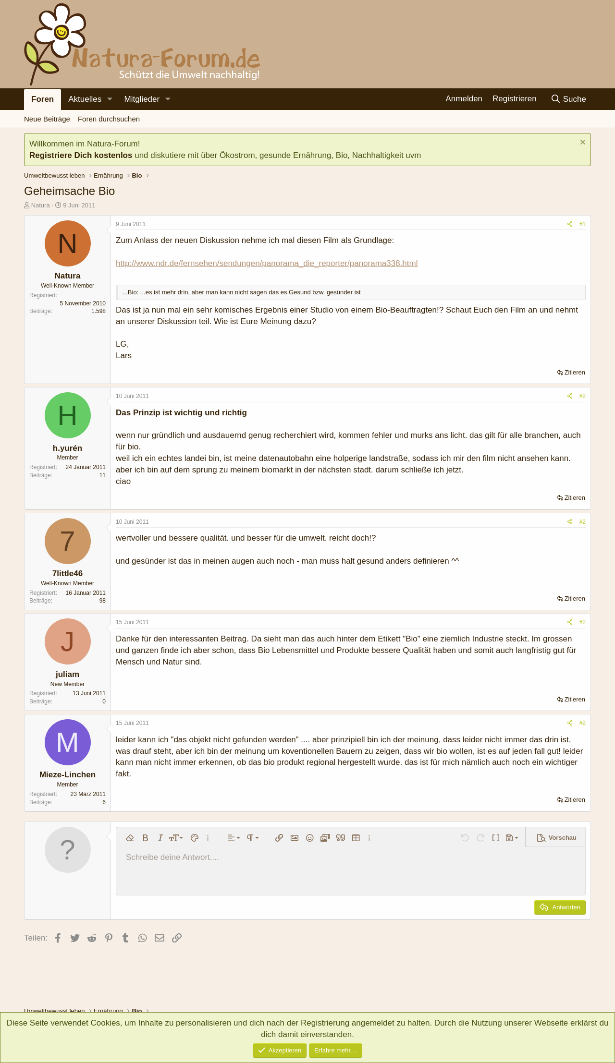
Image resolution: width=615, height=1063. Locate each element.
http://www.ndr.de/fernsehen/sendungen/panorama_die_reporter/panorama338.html (267, 263)
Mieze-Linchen (67, 774)
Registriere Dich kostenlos (80, 155)
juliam (67, 674)
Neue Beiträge (47, 119)
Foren (42, 99)
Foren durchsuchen (109, 119)
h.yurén (67, 448)
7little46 (67, 573)
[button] (109, 99)
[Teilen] (570, 224)
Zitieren (575, 372)
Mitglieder (142, 99)
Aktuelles (84, 99)
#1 (582, 224)
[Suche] (568, 99)
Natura (40, 205)
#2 (582, 396)
